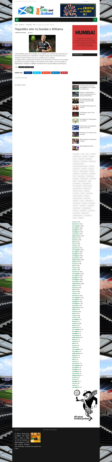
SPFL (34, 24)
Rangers (85, 156)
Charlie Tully (91, 205)
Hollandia (84, 203)
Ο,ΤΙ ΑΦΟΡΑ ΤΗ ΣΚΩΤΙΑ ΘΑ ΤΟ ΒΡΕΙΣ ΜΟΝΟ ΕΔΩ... (26, 1)
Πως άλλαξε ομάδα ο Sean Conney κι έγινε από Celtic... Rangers (87, 101)
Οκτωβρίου (75, 228)
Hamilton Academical (78, 164)
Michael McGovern (77, 215)
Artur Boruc (82, 205)
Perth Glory (87, 198)
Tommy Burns (87, 215)
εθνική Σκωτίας (77, 156)
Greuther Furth (86, 188)
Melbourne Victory (77, 198)
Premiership (29, 24)
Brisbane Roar (89, 200)
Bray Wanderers (86, 183)
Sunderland (76, 173)
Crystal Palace (81, 176)
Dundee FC (21, 24)
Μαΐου (74, 242)
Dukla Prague (90, 176)
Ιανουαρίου (75, 234)
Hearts (75, 159)
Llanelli (82, 193)
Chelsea (92, 171)
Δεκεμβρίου (76, 232)
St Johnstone (92, 161)
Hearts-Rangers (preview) (86, 146)
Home (16, 24)
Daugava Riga (76, 203)
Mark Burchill (76, 213)
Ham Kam (86, 196)
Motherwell (88, 159)
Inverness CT (76, 168)
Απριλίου (75, 240)
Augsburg (86, 191)
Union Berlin (89, 193)
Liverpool (75, 171)
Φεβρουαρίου (76, 236)
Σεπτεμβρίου (76, 226)
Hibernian (81, 159)
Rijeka (74, 181)
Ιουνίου (74, 244)
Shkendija (75, 200)
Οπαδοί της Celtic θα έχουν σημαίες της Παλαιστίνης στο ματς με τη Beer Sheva (88, 94)
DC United (75, 193)
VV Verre (75, 205)
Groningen (75, 178)
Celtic (82, 154)
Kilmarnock (76, 161)
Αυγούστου (75, 224)
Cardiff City (92, 173)
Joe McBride (83, 210)
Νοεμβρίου (75, 230)
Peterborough (84, 178)
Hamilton (91, 166)
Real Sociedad (76, 183)
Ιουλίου (74, 222)
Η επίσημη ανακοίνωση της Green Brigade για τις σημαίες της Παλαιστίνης (88, 87)
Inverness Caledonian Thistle (80, 166)
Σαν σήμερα (76, 154)
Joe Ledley (75, 210)
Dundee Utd (84, 161)
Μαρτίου (75, 238)
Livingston (91, 168)
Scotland (93, 154)
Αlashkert (81, 218)
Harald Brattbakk (87, 208)
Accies (81, 200)
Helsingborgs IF (82, 181)
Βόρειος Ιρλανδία (77, 196)
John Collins (91, 210)
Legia (89, 181)
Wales (74, 218)
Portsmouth (93, 178)
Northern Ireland (87, 186)
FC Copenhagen (77, 186)
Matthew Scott (85, 213)
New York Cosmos (77, 191)
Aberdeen (91, 156)
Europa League (83, 171)
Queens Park (84, 173)
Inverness (84, 168)
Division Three (76, 208)
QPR (74, 176)
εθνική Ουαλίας (77, 188)
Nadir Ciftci (91, 203)
